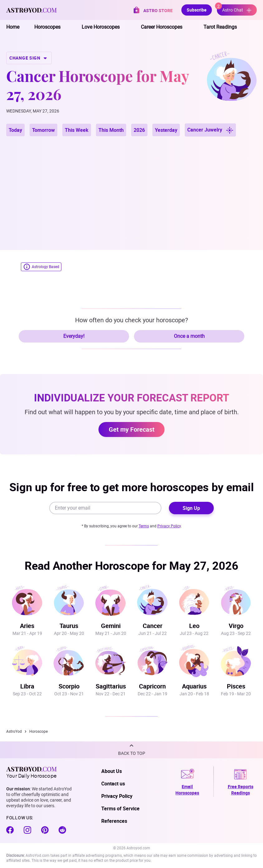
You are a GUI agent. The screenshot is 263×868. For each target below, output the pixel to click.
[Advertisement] (131, 185)
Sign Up (191, 508)
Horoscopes (47, 27)
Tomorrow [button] (43, 130)
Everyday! (73, 336)
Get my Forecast (132, 429)
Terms (144, 526)
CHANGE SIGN (29, 58)
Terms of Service (120, 808)
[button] (131, 749)
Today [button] (15, 130)
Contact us (113, 783)
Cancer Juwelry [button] (210, 130)
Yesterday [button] (166, 130)
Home (12, 27)
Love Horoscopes (101, 27)
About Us (111, 771)
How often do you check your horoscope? (131, 320)
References (114, 821)
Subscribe (197, 10)
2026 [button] (139, 130)
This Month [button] (111, 130)
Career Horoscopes (161, 27)
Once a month (189, 336)
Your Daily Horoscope (31, 772)
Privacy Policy (169, 526)
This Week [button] (76, 130)
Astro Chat (234, 8)
